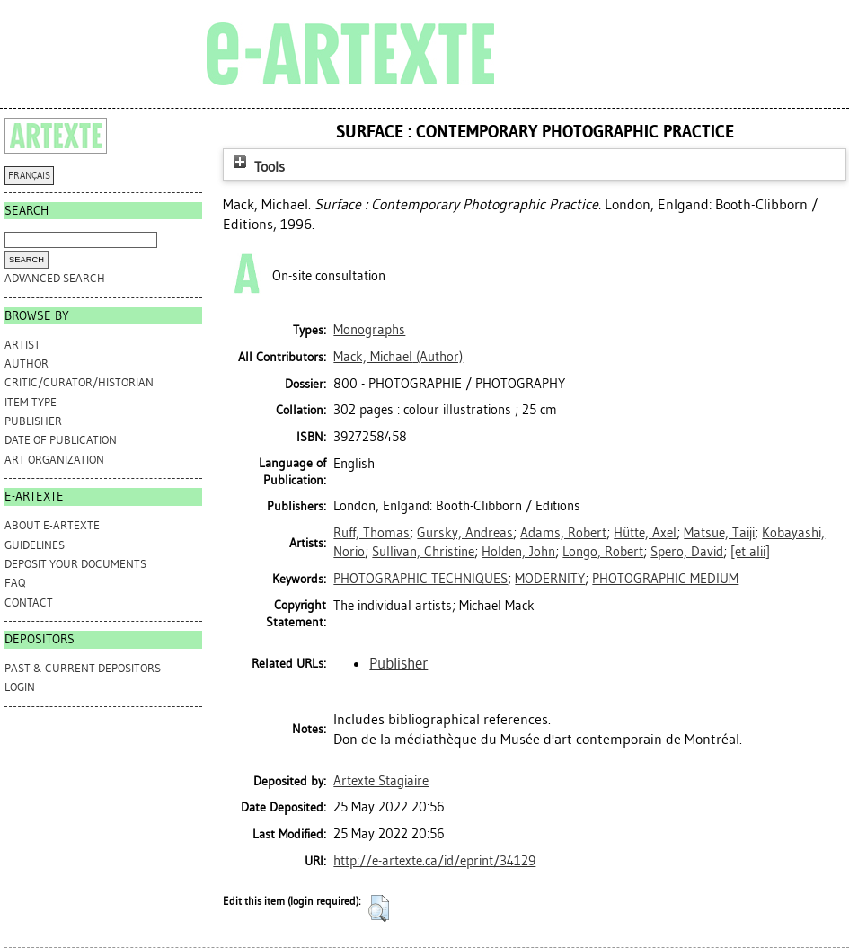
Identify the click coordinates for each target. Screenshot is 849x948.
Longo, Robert (602, 552)
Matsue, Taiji (719, 533)
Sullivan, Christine (423, 552)
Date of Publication (60, 440)
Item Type (30, 402)
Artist (22, 344)
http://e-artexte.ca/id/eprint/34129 (434, 861)
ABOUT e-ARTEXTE (52, 525)
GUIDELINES (34, 545)
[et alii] (750, 552)
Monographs (369, 330)
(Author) (398, 357)
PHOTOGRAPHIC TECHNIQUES (420, 579)
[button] (379, 908)
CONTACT (28, 602)
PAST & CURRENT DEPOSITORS (82, 668)
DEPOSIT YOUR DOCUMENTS (75, 564)
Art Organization (54, 459)
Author (26, 363)
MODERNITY (550, 579)
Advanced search (54, 278)
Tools (257, 166)
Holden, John (518, 552)
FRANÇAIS (29, 176)
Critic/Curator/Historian (79, 382)
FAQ (14, 582)
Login (19, 687)
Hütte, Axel (645, 533)
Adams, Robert (563, 533)
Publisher (33, 421)
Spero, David (686, 552)
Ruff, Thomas (371, 533)
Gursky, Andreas (465, 533)
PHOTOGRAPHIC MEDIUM (665, 579)
